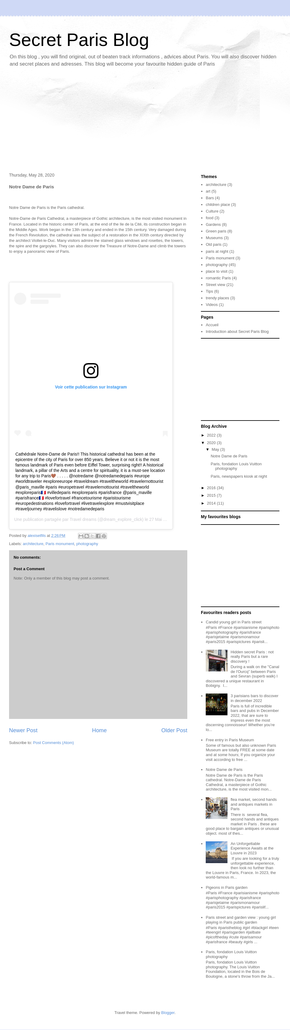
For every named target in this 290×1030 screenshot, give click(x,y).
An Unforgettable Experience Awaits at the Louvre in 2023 (251, 848)
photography (87, 543)
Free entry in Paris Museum (230, 740)
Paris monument (60, 543)
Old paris (213, 244)
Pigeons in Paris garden (226, 887)
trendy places (217, 298)
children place (218, 204)
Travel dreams (82, 519)
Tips (209, 291)
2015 (212, 495)
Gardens (213, 224)
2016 (212, 488)
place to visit (216, 271)
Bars (210, 198)
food (209, 218)
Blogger (168, 1012)
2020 (212, 442)
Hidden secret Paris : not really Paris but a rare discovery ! (251, 657)
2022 (212, 435)
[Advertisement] (145, 121)
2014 (212, 503)
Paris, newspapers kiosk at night (239, 476)
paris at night (217, 251)
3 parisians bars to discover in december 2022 (254, 698)
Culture (212, 211)
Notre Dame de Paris (229, 456)
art (208, 191)
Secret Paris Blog (79, 40)
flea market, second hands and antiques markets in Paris (253, 804)
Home (99, 730)
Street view (215, 284)
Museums (214, 238)
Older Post (174, 730)
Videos (212, 304)
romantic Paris (218, 278)
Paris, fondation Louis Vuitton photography (236, 466)
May (216, 449)
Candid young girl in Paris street (233, 622)
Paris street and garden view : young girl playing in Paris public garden (241, 919)
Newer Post (23, 730)
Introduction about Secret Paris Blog (237, 331)
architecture (33, 543)
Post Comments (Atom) (53, 742)
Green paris (216, 231)
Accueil (212, 325)
